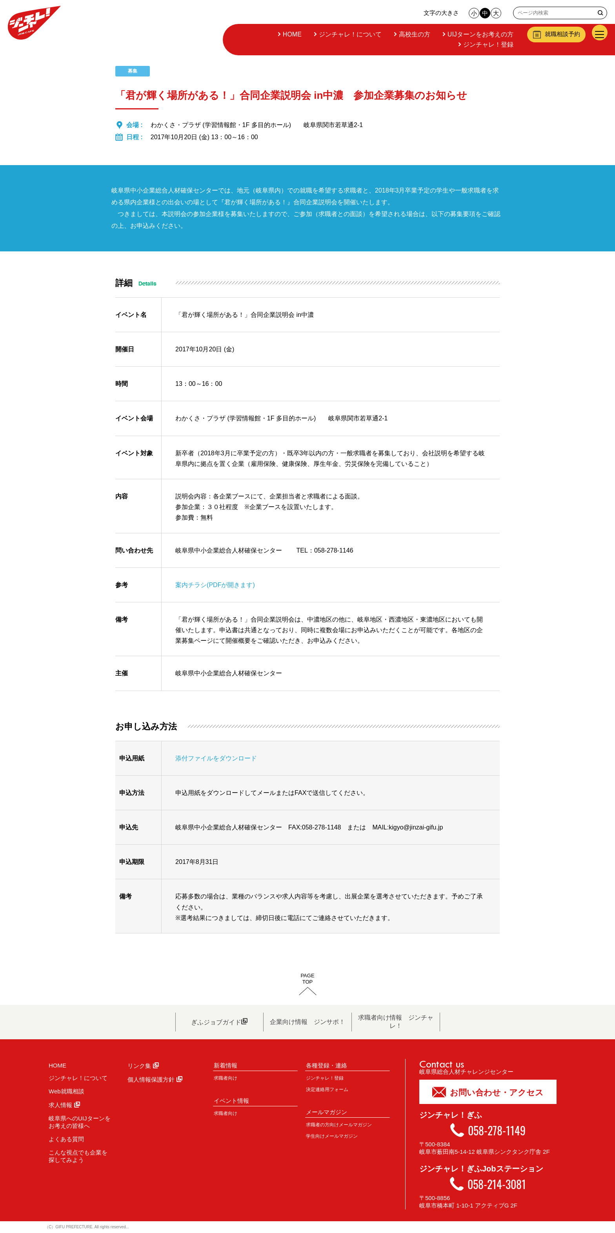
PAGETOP (307, 979)
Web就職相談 (66, 1091)
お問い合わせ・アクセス (488, 1091)
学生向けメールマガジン (332, 1136)
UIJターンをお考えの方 (479, 34)
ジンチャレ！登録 (487, 44)
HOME (291, 34)
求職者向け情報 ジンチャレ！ (395, 1021)
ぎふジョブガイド (219, 1022)
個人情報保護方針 (154, 1079)
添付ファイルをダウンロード (216, 758)
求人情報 (64, 1105)
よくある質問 (66, 1139)
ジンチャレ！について (349, 34)
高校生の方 (413, 34)
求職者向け (225, 1078)
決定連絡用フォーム (327, 1089)
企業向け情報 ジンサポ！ (307, 1021)
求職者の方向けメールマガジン (339, 1125)
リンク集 (143, 1065)
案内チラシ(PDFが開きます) (215, 585)
